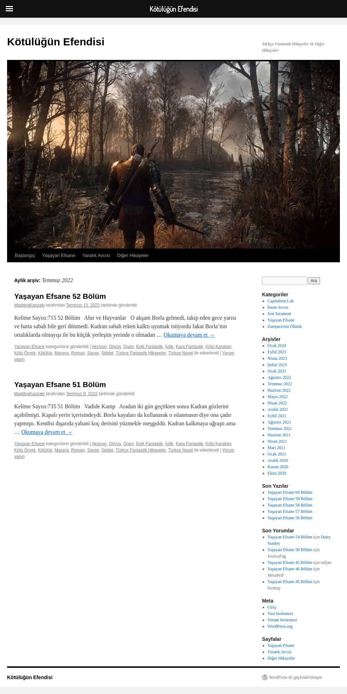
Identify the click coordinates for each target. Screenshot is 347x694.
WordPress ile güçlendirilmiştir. (296, 677)
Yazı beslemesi (280, 613)
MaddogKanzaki (29, 305)
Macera (62, 353)
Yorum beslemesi (282, 619)
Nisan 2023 (277, 358)
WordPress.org (280, 626)
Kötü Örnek (25, 353)
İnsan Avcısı (278, 307)
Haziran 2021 (279, 434)
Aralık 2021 (278, 409)
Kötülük (45, 353)
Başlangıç (25, 255)
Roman (78, 353)
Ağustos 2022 (279, 377)
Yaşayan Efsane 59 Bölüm (290, 498)
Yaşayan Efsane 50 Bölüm (290, 549)
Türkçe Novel (180, 353)
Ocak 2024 (277, 345)
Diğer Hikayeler (133, 255)
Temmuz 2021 (280, 428)
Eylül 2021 (277, 415)
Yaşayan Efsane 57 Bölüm (290, 511)
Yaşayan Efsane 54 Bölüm (290, 537)
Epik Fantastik (149, 346)
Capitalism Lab (281, 300)
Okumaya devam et (189, 335)
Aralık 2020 (278, 460)
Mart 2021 (276, 447)
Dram (128, 346)
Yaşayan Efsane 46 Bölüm (290, 568)
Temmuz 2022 (280, 383)
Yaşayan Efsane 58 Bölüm (290, 505)
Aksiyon (99, 346)
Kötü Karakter (219, 346)
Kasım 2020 (278, 466)
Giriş (272, 607)
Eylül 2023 (277, 351)
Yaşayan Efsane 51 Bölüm (60, 384)
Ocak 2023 (277, 371)
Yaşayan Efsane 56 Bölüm (290, 517)
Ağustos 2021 (279, 422)
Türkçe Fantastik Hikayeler (141, 353)
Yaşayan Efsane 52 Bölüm (60, 296)
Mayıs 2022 (278, 396)
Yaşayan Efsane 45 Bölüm (290, 562)
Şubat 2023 (277, 364)
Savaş (93, 353)
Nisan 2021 (277, 441)
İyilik (169, 346)
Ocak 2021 (277, 454)
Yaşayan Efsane (58, 255)
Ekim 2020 (277, 473)
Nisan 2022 (277, 403)
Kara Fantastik (189, 346)
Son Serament (279, 313)
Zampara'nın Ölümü (285, 326)
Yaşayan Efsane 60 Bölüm (290, 492)
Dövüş (115, 346)
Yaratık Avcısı (96, 255)
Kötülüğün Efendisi (55, 41)
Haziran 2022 (279, 390)
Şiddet (107, 353)
